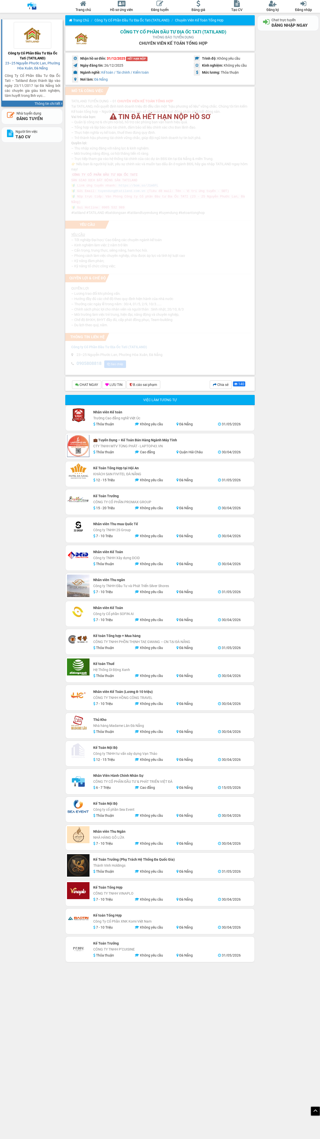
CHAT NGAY (86, 385)
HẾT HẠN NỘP (137, 58)
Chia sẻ (220, 385)
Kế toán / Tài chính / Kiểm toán (125, 72)
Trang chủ (79, 20)
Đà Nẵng (101, 79)
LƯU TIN (113, 385)
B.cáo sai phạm (143, 385)
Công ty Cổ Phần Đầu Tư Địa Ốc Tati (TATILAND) (132, 20)
